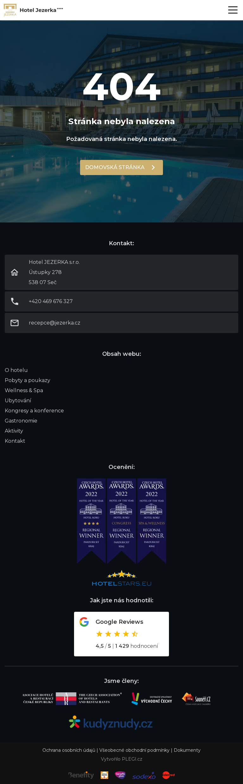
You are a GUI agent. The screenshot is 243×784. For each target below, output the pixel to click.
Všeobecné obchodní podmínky (134, 750)
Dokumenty (187, 750)
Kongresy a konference (34, 411)
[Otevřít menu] (233, 10)
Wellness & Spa (24, 390)
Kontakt (15, 441)
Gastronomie (21, 421)
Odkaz (121, 634)
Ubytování (18, 401)
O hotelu (16, 370)
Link (33, 10)
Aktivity (14, 431)
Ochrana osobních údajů (68, 750)
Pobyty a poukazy (27, 380)
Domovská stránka (115, 167)
